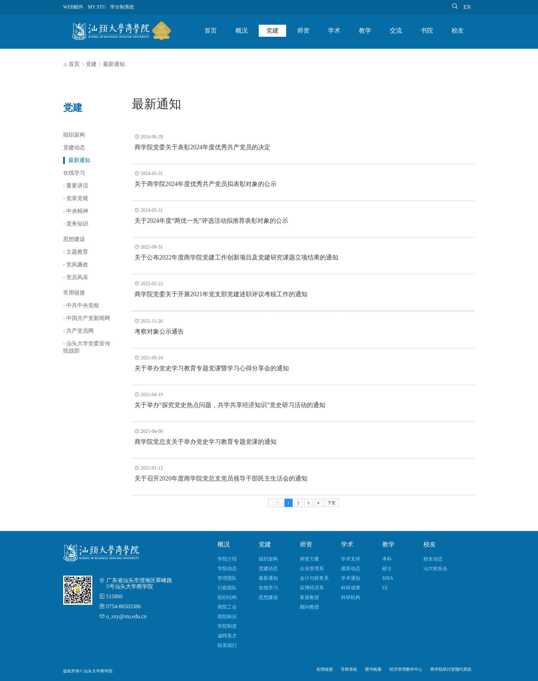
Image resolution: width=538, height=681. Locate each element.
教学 (365, 30)
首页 (210, 30)
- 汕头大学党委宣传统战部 (86, 347)
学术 (334, 30)
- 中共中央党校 (81, 305)
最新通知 (114, 64)
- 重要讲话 (75, 185)
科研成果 (350, 587)
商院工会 (227, 607)
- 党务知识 (75, 224)
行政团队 (227, 587)
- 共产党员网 (78, 331)
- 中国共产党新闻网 (86, 318)
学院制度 (227, 626)
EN (467, 7)
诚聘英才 (227, 635)
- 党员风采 (75, 277)
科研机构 (350, 597)
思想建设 (74, 239)
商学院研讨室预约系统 (450, 669)
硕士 (387, 568)
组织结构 (227, 597)
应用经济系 (312, 587)
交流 (396, 30)
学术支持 (350, 559)
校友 (458, 30)
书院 (427, 30)
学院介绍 (227, 559)
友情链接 (324, 669)
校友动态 (433, 559)
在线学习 (74, 173)
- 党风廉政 (75, 264)
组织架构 (74, 135)
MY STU (97, 7)
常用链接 (74, 293)
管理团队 (227, 578)
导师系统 (349, 669)
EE (385, 587)
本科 (387, 559)
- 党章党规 (75, 198)
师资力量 (309, 559)
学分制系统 (122, 7)
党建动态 (74, 147)
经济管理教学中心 (405, 669)
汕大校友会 (435, 568)
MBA (387, 578)
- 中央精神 (75, 211)
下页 (331, 502)
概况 (241, 30)
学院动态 (227, 568)
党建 (272, 30)
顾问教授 (309, 607)
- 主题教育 (75, 252)
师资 (303, 30)
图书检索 (373, 669)
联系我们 (227, 645)
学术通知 (350, 578)
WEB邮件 (73, 7)
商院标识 (227, 616)
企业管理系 (312, 568)
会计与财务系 (314, 578)
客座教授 (309, 597)
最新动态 (350, 568)
